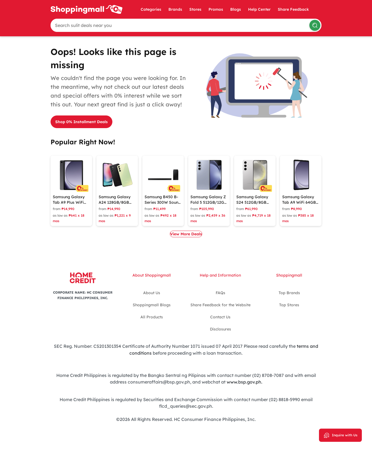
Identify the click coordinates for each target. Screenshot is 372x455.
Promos (216, 9)
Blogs (235, 9)
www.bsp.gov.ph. (244, 381)
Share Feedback (293, 9)
